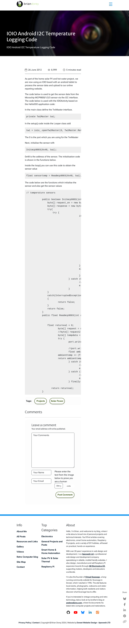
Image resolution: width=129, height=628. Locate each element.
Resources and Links (27, 541)
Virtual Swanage (92, 577)
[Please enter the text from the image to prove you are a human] (59, 485)
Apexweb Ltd (88, 554)
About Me (22, 531)
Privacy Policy (25, 623)
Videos (20, 551)
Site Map (21, 562)
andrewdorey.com (74, 603)
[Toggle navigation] (110, 4)
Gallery (20, 546)
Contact (21, 567)
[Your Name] (41, 472)
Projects (40, 401)
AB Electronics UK (97, 566)
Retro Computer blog (27, 557)
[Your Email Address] (41, 481)
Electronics (47, 536)
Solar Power (57, 401)
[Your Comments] (52, 450)
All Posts (21, 536)
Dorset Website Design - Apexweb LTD (93, 623)
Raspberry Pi (47, 566)
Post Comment (64, 494)
